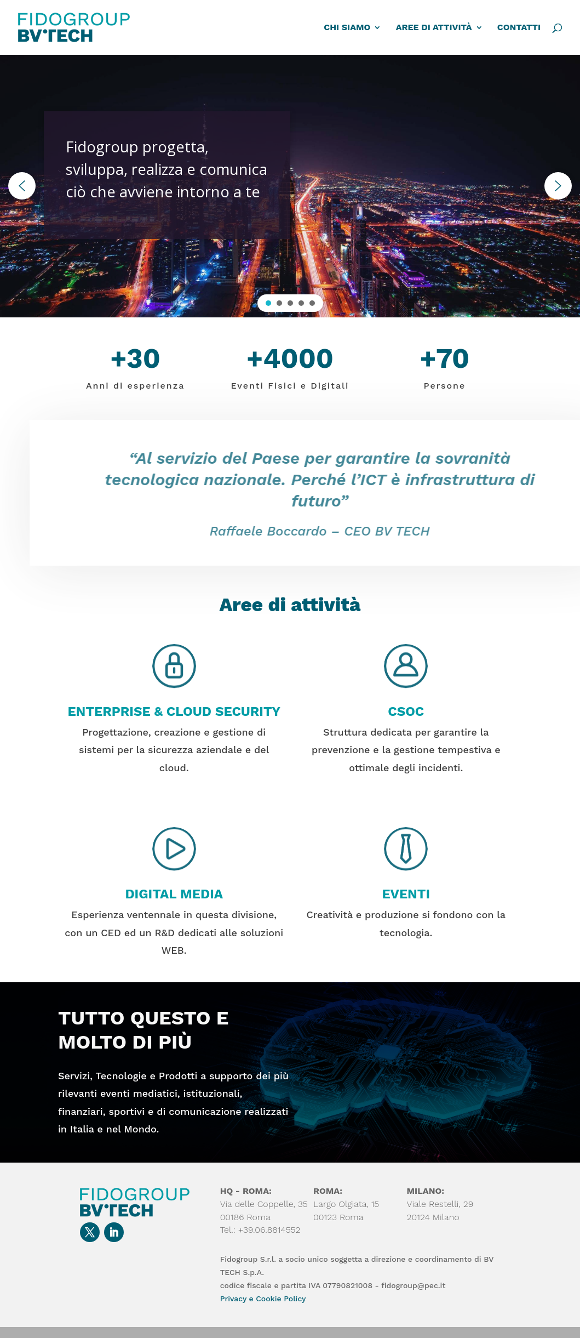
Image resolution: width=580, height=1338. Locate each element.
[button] (22, 186)
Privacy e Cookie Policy (263, 1298)
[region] (290, 186)
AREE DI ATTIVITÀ (434, 28)
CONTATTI (519, 28)
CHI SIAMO (347, 28)
